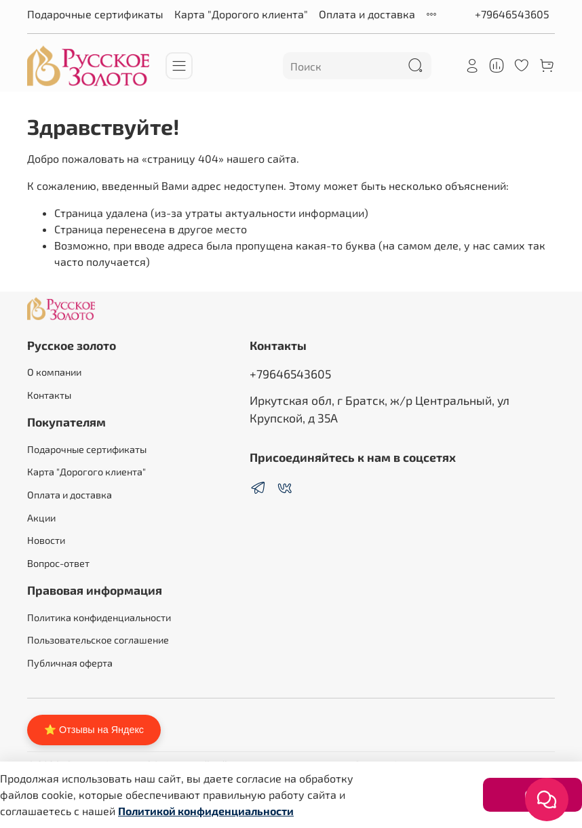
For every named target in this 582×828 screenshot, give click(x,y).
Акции (41, 518)
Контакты (49, 395)
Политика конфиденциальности (99, 617)
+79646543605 (512, 13)
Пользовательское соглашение (98, 640)
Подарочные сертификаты (95, 13)
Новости (46, 540)
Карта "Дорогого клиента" (241, 13)
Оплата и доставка (367, 13)
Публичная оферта (70, 663)
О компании (54, 372)
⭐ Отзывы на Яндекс (94, 729)
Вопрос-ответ (58, 563)
